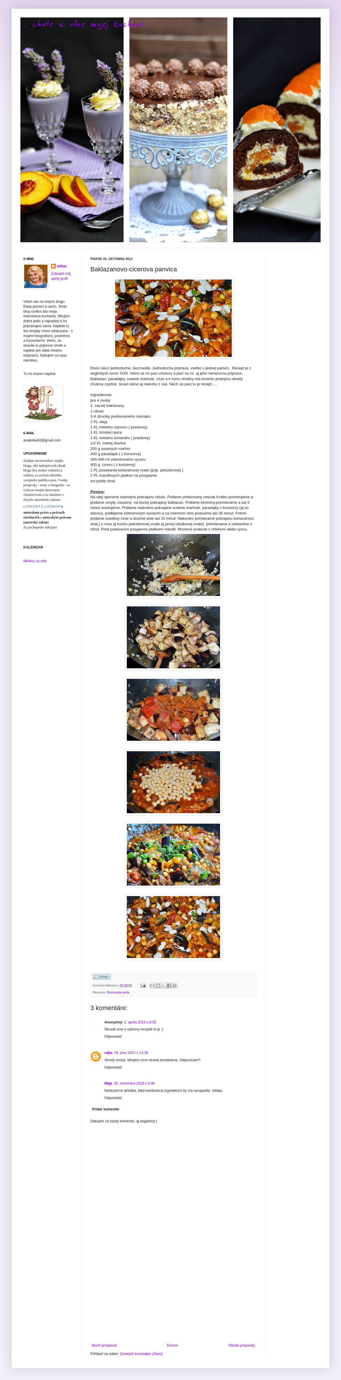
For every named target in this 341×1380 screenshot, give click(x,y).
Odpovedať (113, 1036)
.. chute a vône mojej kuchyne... (86, 24)
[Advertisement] (173, 1295)
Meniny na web (35, 561)
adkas (62, 266)
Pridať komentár (105, 1109)
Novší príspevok (104, 1345)
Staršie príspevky (241, 1345)
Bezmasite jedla (118, 992)
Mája (108, 1083)
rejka (108, 1053)
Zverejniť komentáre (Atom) (141, 1354)
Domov (172, 1345)
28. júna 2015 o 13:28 (131, 1053)
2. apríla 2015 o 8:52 (140, 1022)
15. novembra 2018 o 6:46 (134, 1083)
